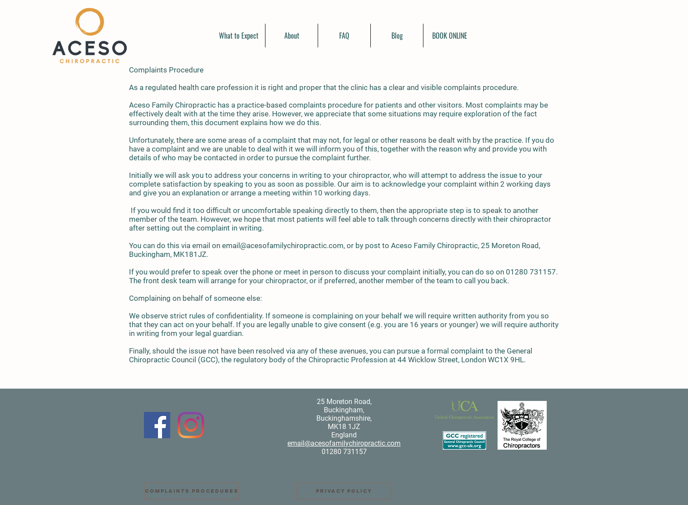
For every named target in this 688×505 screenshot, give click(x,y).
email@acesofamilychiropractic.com (283, 245)
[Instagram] (191, 425)
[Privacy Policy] (343, 491)
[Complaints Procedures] (191, 491)
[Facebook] (157, 425)
